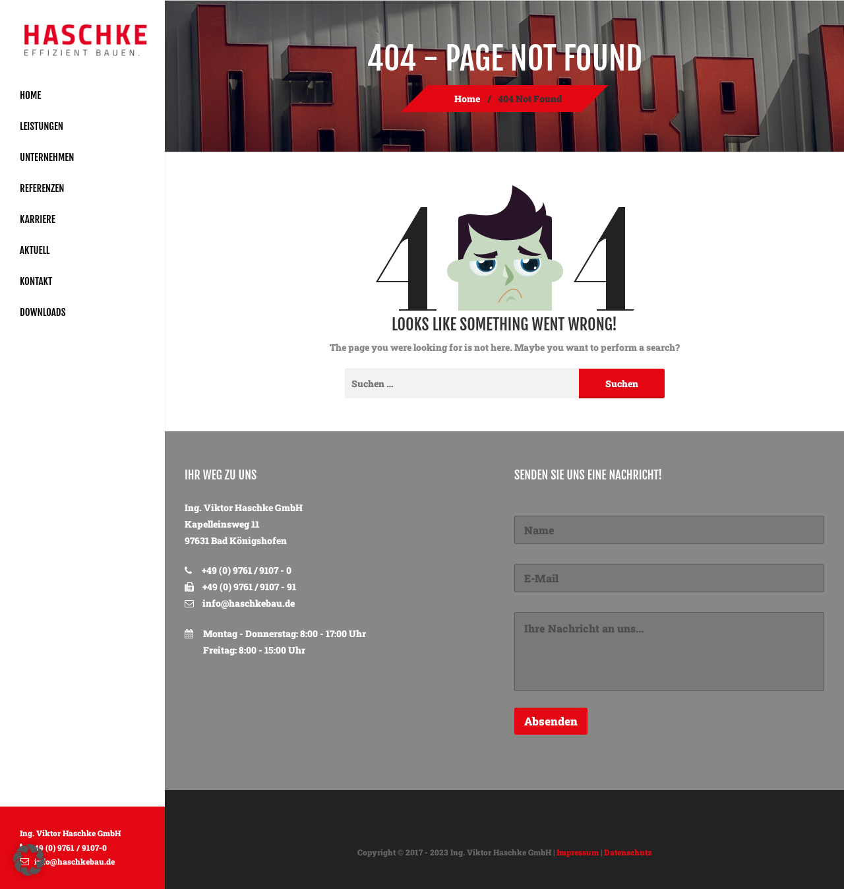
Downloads (43, 312)
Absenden (551, 721)
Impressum (578, 852)
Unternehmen (47, 157)
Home (30, 95)
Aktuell (34, 250)
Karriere (37, 219)
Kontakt (36, 281)
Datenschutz (628, 852)
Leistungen (41, 126)
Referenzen (42, 188)
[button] (29, 860)
